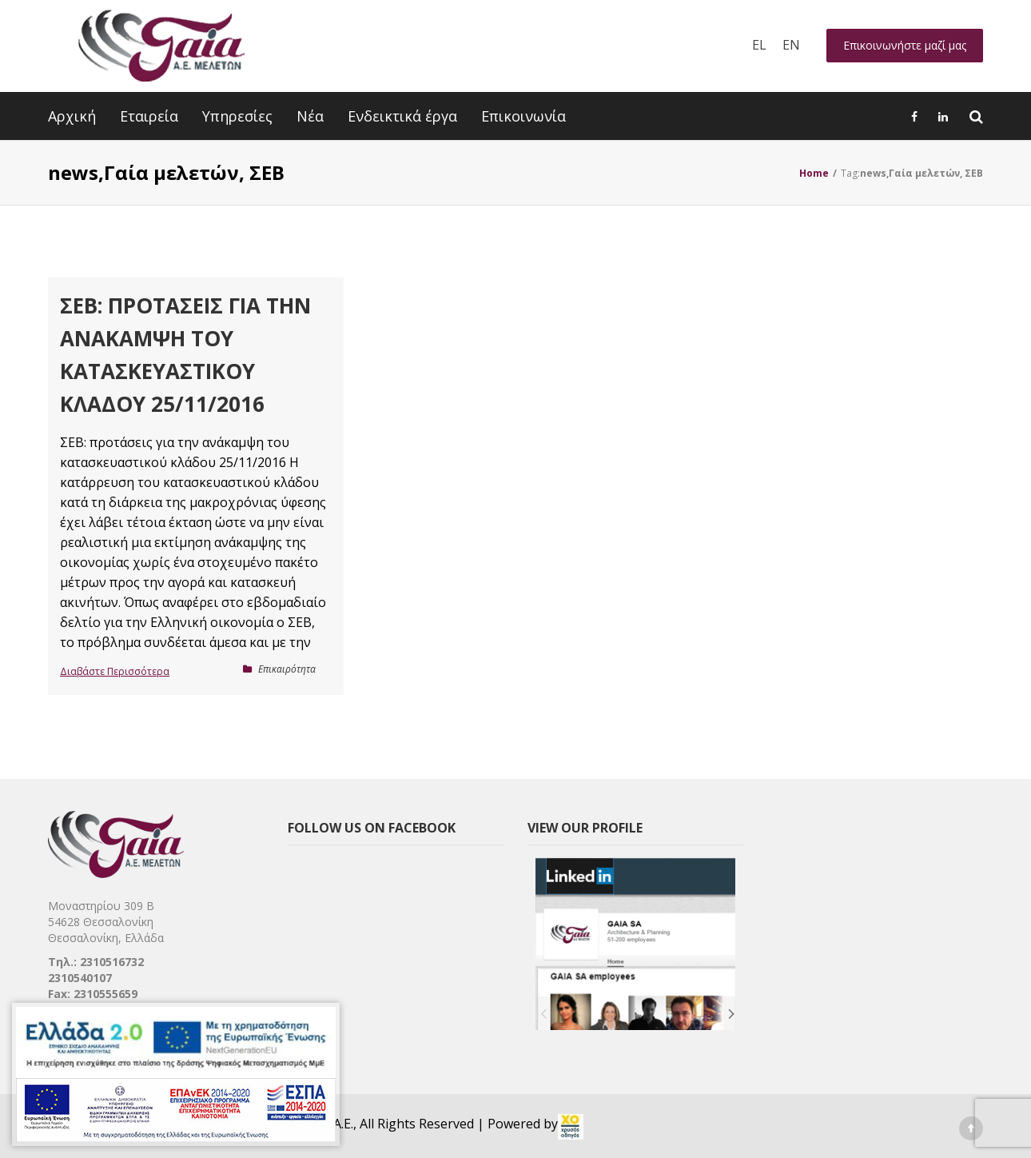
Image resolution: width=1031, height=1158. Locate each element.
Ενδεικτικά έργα (402, 116)
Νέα (310, 116)
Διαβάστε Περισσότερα (114, 671)
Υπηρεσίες (237, 116)
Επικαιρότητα (287, 669)
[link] (570, 1127)
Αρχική (72, 116)
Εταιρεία (149, 116)
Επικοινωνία (523, 116)
